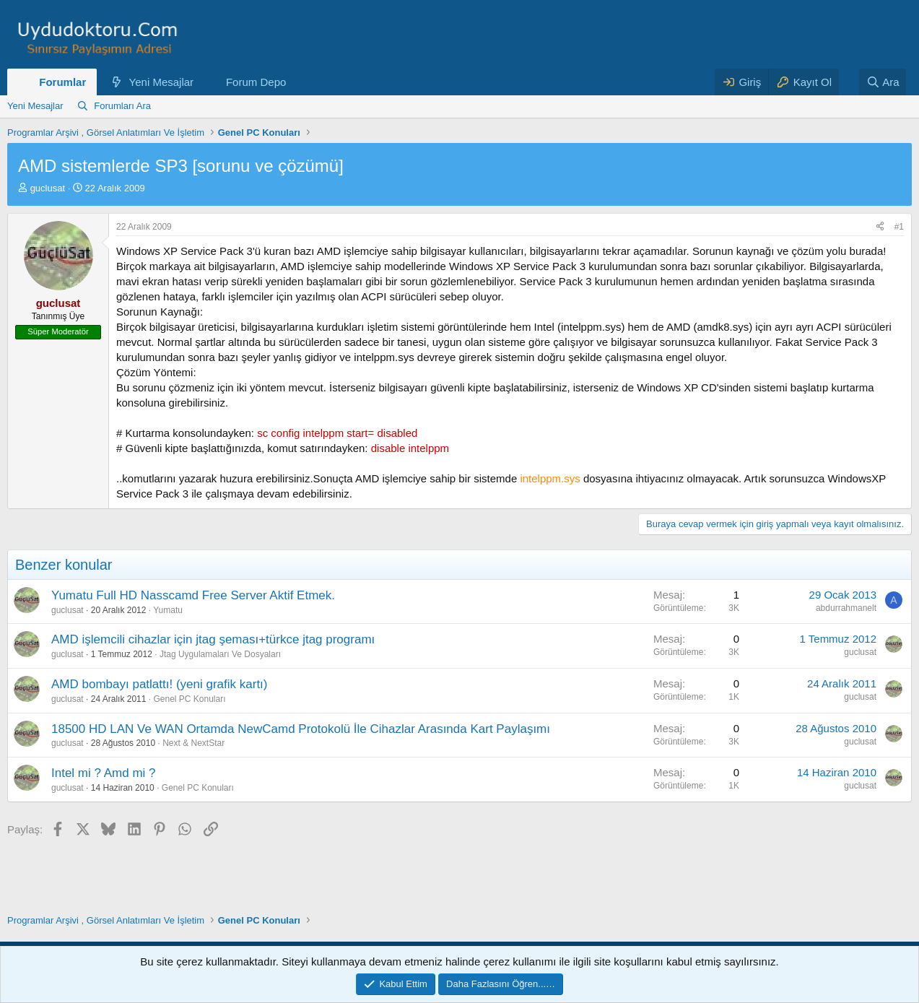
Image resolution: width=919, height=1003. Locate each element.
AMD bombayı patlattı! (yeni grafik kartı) (159, 684)
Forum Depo (256, 82)
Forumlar (62, 82)
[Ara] (883, 82)
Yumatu (168, 610)
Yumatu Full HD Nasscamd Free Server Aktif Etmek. (193, 595)
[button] (205, 82)
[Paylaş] (880, 227)
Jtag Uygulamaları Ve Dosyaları (220, 654)
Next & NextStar (193, 743)
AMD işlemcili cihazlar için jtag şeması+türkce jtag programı (213, 639)
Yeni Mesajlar (161, 82)
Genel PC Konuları (189, 699)
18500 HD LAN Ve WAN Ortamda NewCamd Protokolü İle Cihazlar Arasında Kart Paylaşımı (300, 729)
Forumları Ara (122, 105)
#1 (899, 227)
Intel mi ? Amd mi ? (103, 773)
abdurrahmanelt (846, 608)
